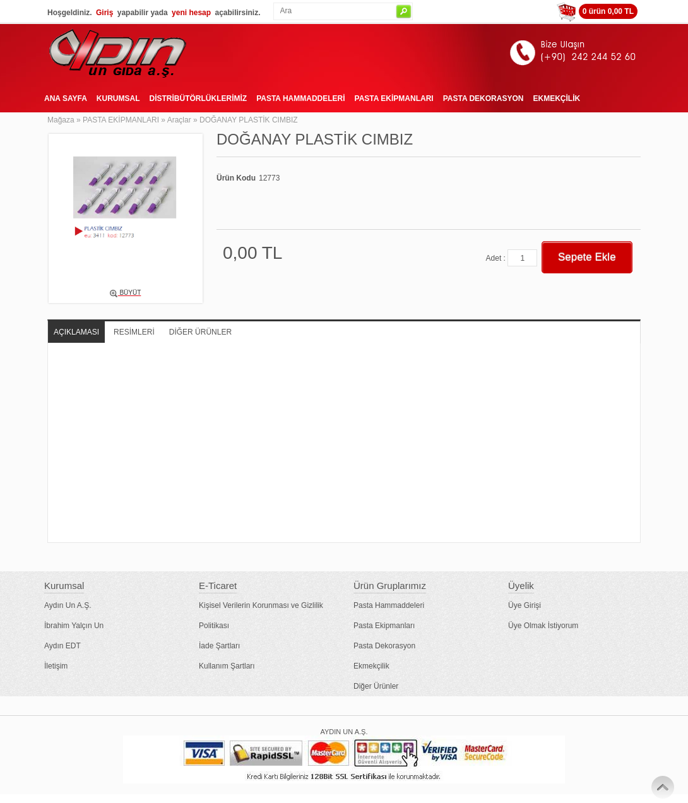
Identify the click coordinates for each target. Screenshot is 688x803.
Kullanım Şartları (227, 666)
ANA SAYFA (65, 98)
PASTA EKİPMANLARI (394, 98)
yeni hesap (191, 12)
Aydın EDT (62, 645)
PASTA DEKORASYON (483, 98)
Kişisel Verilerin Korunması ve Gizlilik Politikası (261, 615)
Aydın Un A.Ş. (68, 605)
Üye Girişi (524, 605)
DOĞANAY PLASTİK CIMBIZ (248, 120)
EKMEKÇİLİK (556, 98)
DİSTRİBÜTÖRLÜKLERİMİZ (198, 98)
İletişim (56, 666)
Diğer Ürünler (375, 686)
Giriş (104, 12)
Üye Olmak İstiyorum (543, 625)
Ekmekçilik (371, 666)
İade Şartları (219, 645)
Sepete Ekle (587, 257)
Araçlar (179, 120)
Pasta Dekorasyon (384, 645)
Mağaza (60, 120)
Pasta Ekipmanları (384, 625)
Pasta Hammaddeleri (388, 605)
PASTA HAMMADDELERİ (300, 98)
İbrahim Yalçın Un (74, 625)
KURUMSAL (118, 98)
